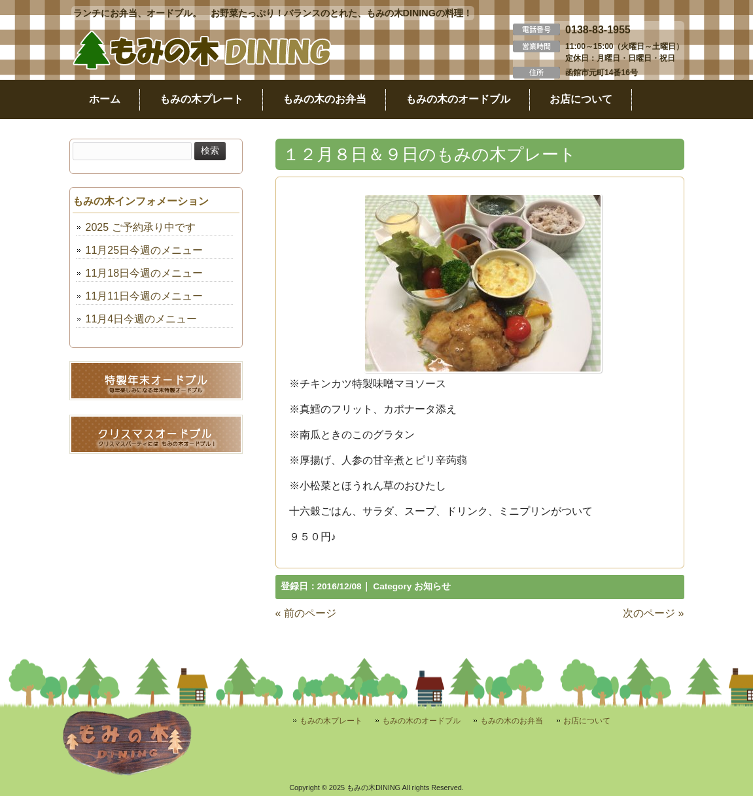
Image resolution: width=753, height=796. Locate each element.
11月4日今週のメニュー (142, 318)
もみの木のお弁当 (511, 720)
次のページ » (653, 613)
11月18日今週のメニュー (144, 273)
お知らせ (432, 586)
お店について (586, 720)
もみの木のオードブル (421, 720)
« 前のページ (305, 613)
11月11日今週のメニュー (144, 296)
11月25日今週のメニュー (144, 250)
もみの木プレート (331, 720)
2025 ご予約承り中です (141, 227)
